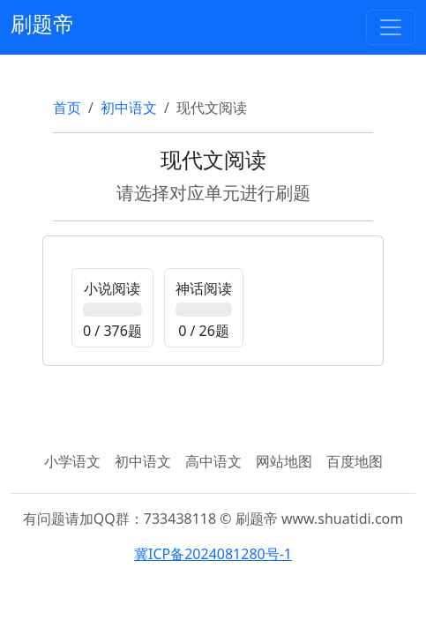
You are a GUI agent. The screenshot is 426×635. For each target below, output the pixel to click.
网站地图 (284, 461)
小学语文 (72, 461)
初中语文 (129, 107)
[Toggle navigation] (390, 27)
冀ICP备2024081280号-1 (213, 554)
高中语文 (213, 461)
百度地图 (354, 461)
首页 (67, 107)
